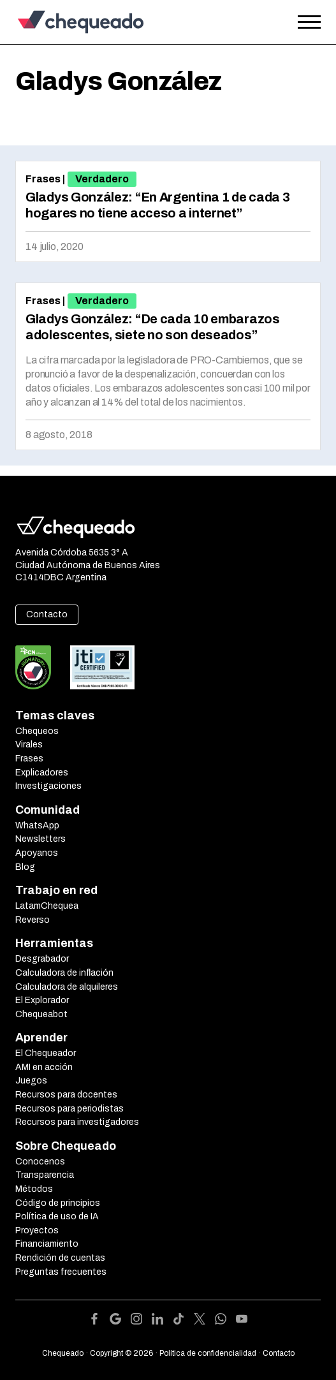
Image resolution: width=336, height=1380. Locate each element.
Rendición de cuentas (60, 1258)
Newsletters (40, 839)
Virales (29, 744)
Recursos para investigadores (77, 1122)
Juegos (31, 1080)
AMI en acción (44, 1067)
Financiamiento (46, 1244)
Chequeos (37, 731)
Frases (43, 178)
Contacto (47, 614)
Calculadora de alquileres (66, 987)
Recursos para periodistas (69, 1108)
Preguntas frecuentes (60, 1272)
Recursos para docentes (66, 1094)
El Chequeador (45, 1053)
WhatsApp (37, 825)
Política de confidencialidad (207, 1353)
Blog (25, 867)
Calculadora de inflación (64, 973)
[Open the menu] (309, 22)
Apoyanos (36, 853)
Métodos (34, 1189)
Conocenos (40, 1161)
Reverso (32, 920)
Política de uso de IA (57, 1216)
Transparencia (44, 1175)
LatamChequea (46, 906)
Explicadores (41, 772)
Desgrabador (42, 959)
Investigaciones (48, 786)
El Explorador (42, 1000)
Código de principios (57, 1203)
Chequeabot (41, 1014)
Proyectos (37, 1230)
